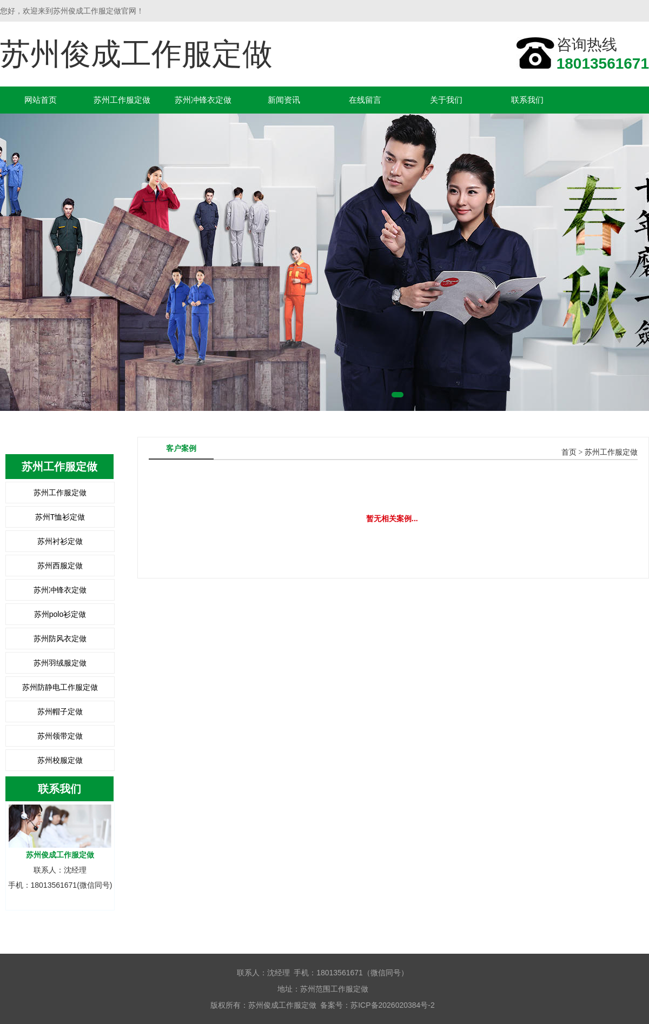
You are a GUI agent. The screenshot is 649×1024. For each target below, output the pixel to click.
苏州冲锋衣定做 (203, 99)
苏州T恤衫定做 (60, 517)
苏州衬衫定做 (60, 541)
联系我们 (527, 99)
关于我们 (446, 99)
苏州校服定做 (60, 760)
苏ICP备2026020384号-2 (392, 1005)
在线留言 (365, 99)
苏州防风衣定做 (60, 638)
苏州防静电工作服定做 (60, 687)
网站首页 (40, 99)
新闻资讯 (284, 99)
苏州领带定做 (60, 736)
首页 (569, 452)
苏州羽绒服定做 (60, 663)
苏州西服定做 (60, 565)
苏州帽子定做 (60, 711)
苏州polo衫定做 (60, 614)
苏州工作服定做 (122, 99)
